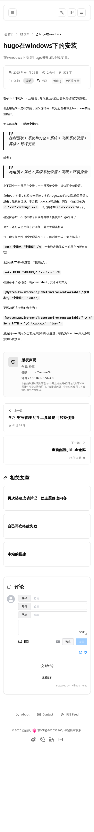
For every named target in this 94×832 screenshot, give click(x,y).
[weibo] (33, 739)
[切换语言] (62, 12)
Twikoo (74, 685)
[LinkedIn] (51, 739)
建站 (28, 81)
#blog (57, 81)
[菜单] (12, 12)
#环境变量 (72, 81)
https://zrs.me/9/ (40, 372)
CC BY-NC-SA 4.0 (43, 378)
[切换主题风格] (72, 12)
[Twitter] (42, 739)
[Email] (60, 739)
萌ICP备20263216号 (50, 730)
